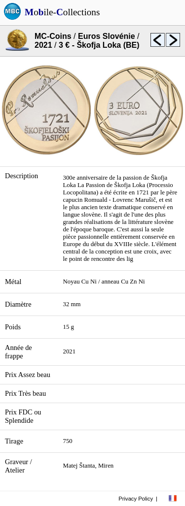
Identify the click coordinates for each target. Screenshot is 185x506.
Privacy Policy (135, 499)
